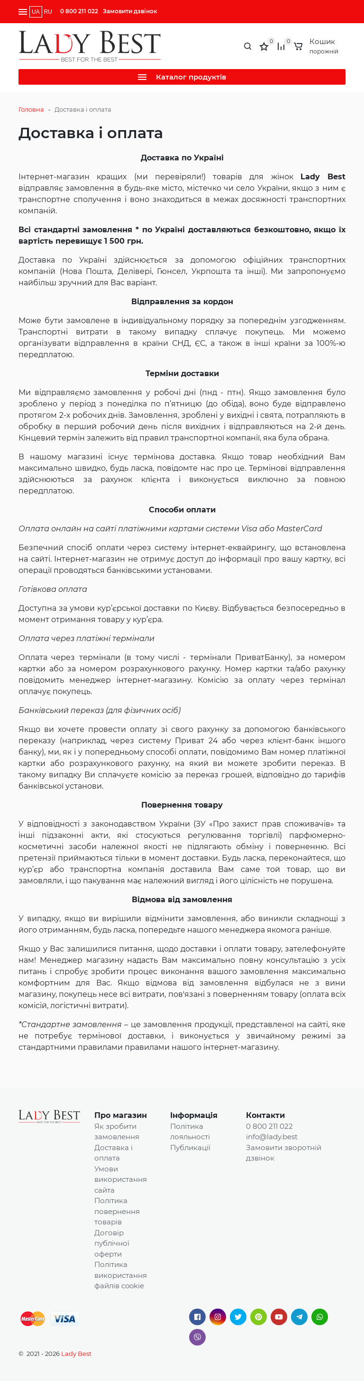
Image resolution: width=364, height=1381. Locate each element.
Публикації (190, 1147)
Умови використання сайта (120, 1179)
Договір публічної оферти (111, 1243)
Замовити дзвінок (130, 11)
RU (48, 12)
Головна (31, 109)
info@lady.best (272, 1136)
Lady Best (76, 1353)
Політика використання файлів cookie (120, 1275)
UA (36, 12)
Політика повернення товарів (117, 1211)
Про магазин (120, 1115)
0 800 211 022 (79, 11)
